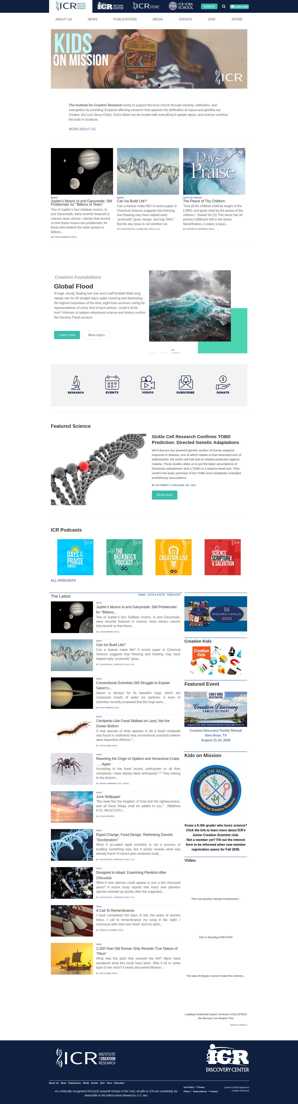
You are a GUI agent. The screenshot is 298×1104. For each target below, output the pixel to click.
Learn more (67, 335)
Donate (209, 6)
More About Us (82, 129)
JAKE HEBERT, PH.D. (109, 632)
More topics (96, 335)
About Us (64, 19)
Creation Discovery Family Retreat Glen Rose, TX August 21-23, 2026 (216, 735)
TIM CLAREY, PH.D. (108, 745)
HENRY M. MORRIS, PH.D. (111, 930)
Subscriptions (200, 1091)
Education (119, 1083)
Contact (214, 1091)
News (92, 19)
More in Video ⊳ (238, 1025)
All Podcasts (63, 580)
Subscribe (239, 6)
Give (211, 19)
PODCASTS (173, 594)
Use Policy (189, 1087)
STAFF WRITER (107, 816)
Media (158, 19)
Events (185, 19)
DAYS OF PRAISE (192, 197)
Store (236, 19)
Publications (125, 19)
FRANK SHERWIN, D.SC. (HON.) (114, 783)
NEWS (54, 197)
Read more (165, 495)
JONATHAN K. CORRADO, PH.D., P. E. (117, 664)
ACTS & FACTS (156, 594)
